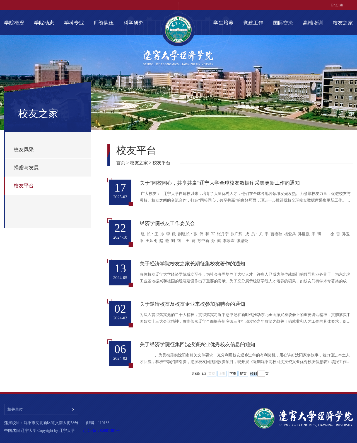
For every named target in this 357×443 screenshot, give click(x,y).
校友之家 (343, 23)
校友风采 (24, 149)
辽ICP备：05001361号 (101, 431)
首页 (120, 162)
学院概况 (14, 23)
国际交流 (283, 23)
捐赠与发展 (26, 167)
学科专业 (74, 23)
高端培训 (313, 23)
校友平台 (24, 186)
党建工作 (253, 23)
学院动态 (44, 23)
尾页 (243, 374)
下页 (233, 374)
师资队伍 (104, 23)
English (337, 5)
